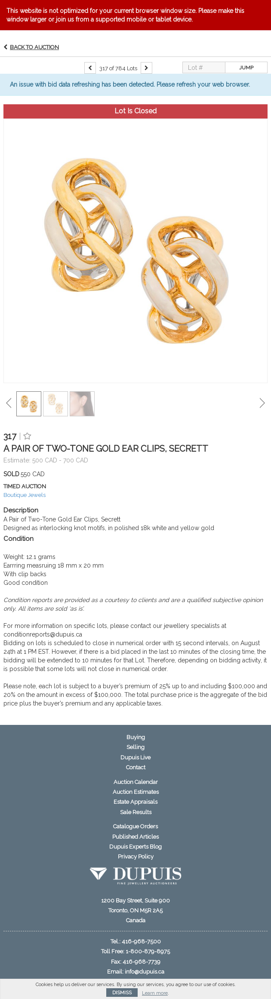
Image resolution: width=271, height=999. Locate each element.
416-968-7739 (141, 961)
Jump (246, 68)
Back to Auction (34, 47)
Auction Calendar (136, 782)
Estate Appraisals (135, 802)
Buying (135, 737)
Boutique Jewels (24, 495)
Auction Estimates (136, 792)
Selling (135, 747)
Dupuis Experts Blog (135, 846)
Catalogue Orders (135, 826)
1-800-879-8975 (148, 951)
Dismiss (122, 993)
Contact (135, 767)
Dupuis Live (135, 757)
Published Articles (135, 837)
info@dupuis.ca (144, 971)
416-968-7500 (141, 941)
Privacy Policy (136, 856)
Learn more (155, 993)
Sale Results (135, 812)
